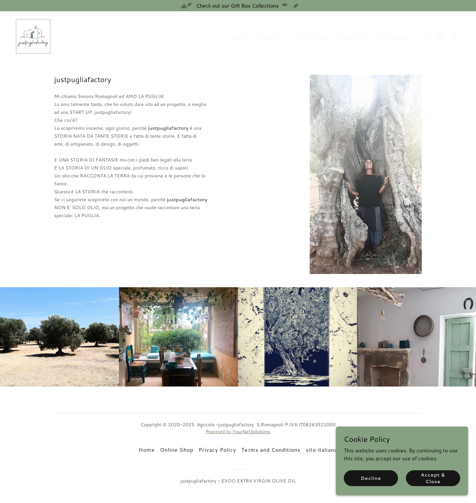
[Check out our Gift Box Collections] (238, 5)
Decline (371, 478)
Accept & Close (433, 477)
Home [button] (147, 449)
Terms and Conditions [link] (270, 449)
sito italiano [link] (394, 37)
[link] (33, 35)
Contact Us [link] (352, 37)
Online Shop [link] (310, 37)
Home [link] (239, 37)
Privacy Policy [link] (217, 449)
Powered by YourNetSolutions (238, 431)
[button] (453, 36)
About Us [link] (270, 37)
